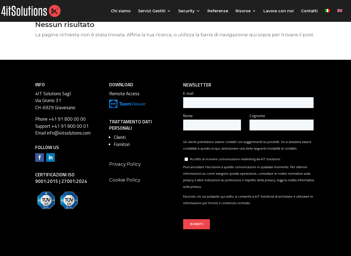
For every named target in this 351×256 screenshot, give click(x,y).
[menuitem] (327, 15)
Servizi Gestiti (151, 11)
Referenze (217, 11)
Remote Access (124, 93)
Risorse (243, 11)
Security (186, 11)
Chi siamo (121, 11)
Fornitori (122, 144)
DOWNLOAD (121, 84)
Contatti (309, 11)
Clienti (120, 137)
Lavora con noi (278, 11)
